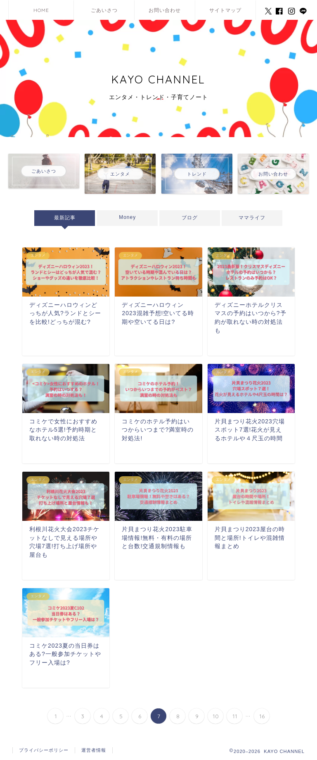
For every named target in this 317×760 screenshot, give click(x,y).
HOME (41, 10)
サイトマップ (225, 10)
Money (127, 217)
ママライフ (252, 218)
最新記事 (65, 218)
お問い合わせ (165, 10)
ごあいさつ (104, 10)
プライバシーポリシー (44, 750)
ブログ (190, 218)
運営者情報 (93, 750)
